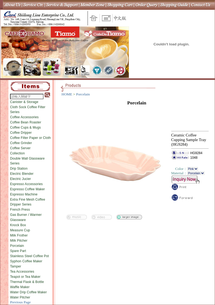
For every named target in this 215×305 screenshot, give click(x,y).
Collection (17, 153)
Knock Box (18, 225)
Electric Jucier (20, 179)
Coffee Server (20, 148)
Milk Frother (19, 235)
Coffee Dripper (21, 133)
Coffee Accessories (24, 117)
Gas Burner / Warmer (26, 215)
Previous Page (20, 302)
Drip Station (18, 168)
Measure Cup (20, 230)
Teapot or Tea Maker (25, 277)
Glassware (18, 220)
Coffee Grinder (21, 143)
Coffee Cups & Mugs (25, 127)
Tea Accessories (22, 271)
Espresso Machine (24, 194)
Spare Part (18, 251)
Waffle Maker (20, 287)
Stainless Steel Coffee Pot (29, 256)
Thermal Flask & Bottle (27, 282)
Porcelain (17, 246)
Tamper (15, 266)
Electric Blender (21, 174)
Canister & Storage (24, 102)
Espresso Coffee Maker (27, 189)
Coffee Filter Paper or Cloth (30, 138)
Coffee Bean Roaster (25, 122)
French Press (20, 209)
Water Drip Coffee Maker (28, 292)
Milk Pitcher (18, 240)
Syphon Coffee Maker (26, 261)
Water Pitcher (20, 297)
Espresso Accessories (26, 184)
